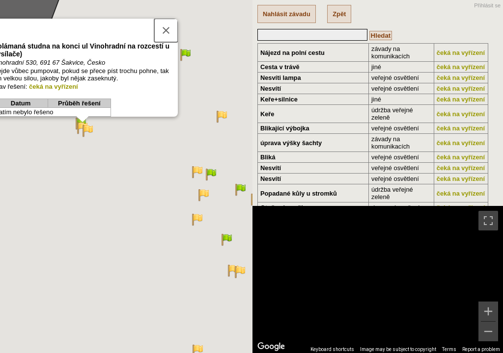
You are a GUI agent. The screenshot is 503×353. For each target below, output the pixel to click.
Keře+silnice (279, 99)
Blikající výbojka (284, 128)
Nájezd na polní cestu (292, 52)
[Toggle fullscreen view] (488, 220)
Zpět (339, 14)
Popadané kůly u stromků (298, 193)
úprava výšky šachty (291, 143)
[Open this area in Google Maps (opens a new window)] (271, 346)
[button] (236, 278)
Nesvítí (270, 88)
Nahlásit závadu (286, 14)
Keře (267, 114)
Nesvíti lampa (280, 77)
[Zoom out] (488, 331)
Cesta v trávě (280, 67)
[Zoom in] (488, 311)
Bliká (268, 157)
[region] (377, 279)
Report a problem (481, 349)
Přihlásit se (487, 5)
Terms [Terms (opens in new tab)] (449, 349)
